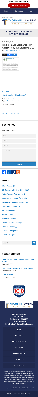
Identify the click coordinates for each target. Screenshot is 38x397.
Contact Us (19, 11)
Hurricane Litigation (11, 206)
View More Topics (9, 235)
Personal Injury (9, 210)
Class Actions (12, 99)
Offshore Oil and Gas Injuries (15, 202)
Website (19, 336)
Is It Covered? (7, 275)
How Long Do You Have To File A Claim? (17, 268)
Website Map (19, 353)
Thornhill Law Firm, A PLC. (27, 388)
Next (19, 113)
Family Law (7, 214)
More (32, 11)
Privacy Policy (19, 342)
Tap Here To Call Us (19, 5)
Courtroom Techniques (12, 222)
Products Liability (10, 218)
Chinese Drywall (9, 227)
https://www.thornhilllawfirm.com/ (14, 95)
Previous (6, 113)
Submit (19, 164)
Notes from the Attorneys (13, 194)
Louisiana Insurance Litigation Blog (19, 21)
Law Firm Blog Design (18, 394)
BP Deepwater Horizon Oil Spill (15, 190)
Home (6, 11)
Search (34, 243)
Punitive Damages (10, 231)
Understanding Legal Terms (14, 198)
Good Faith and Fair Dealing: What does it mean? (18, 260)
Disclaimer (19, 347)
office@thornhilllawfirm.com (22, 324)
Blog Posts (19, 365)
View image (6, 91)
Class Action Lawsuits (13, 101)
